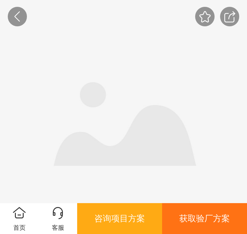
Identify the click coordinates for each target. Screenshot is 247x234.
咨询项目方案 (119, 218)
